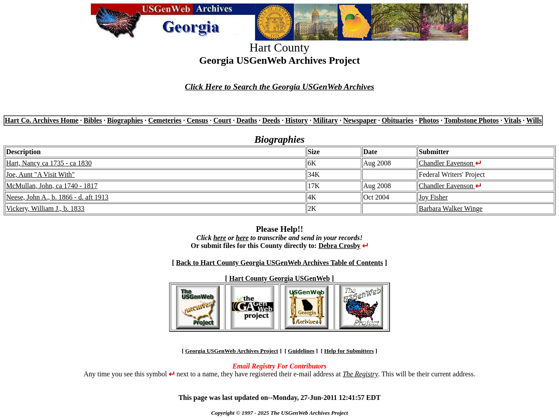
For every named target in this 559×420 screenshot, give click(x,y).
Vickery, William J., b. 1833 (45, 208)
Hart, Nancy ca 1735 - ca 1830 (49, 163)
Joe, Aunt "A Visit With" (40, 174)
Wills (534, 120)
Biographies (125, 120)
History (296, 120)
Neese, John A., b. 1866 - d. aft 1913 (57, 197)
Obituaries (398, 120)
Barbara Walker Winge (451, 208)
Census (197, 120)
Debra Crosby (339, 245)
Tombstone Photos (471, 120)
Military (325, 120)
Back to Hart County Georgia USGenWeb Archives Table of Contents (279, 262)
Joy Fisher (433, 197)
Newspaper (359, 120)
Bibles (93, 120)
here (219, 237)
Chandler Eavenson (450, 163)
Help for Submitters (349, 351)
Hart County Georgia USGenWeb (279, 278)
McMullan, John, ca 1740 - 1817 (51, 185)
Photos (429, 120)
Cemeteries (164, 120)
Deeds (271, 120)
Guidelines (301, 351)
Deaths (246, 120)
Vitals (512, 120)
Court (222, 120)
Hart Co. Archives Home (42, 120)
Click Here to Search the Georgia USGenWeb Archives (279, 86)
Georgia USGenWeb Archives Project (231, 351)
